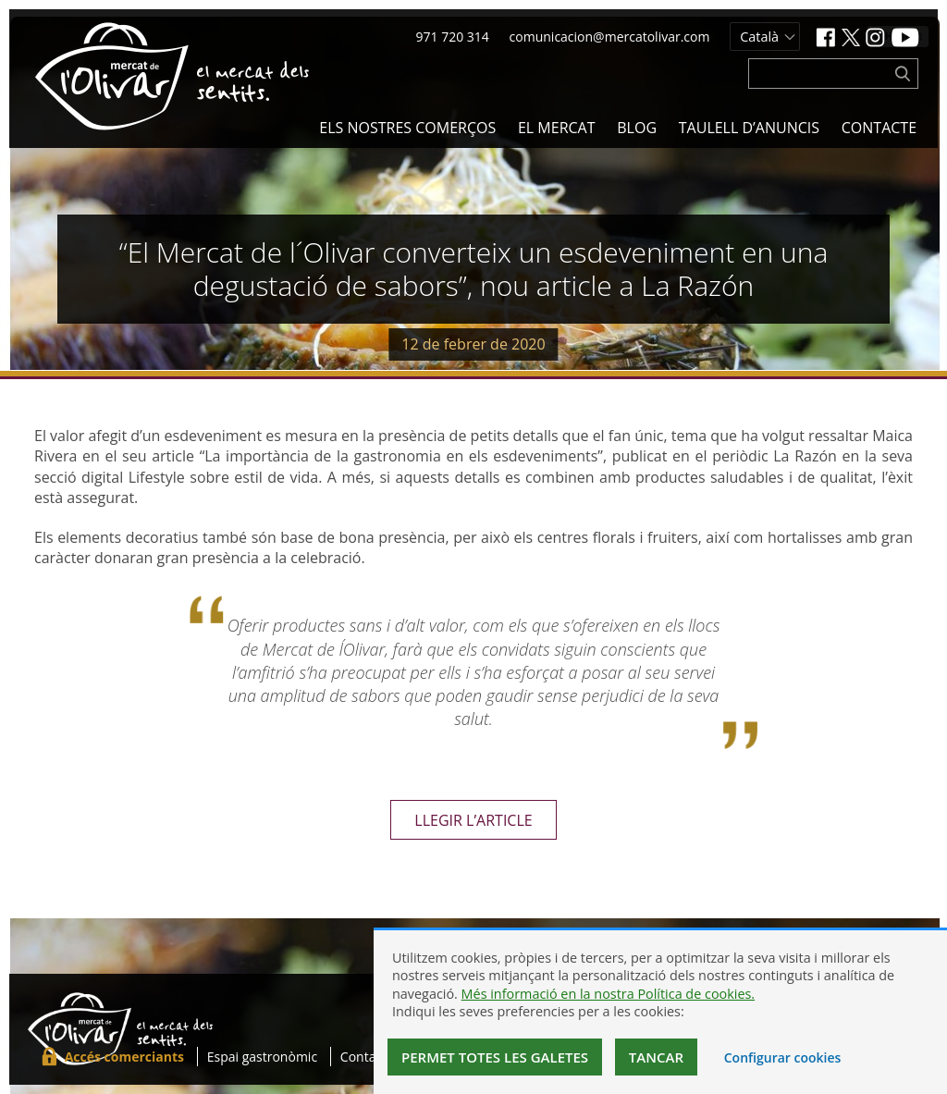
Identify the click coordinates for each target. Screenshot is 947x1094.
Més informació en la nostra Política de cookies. (608, 993)
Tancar (656, 1057)
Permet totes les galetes (494, 1057)
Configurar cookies (783, 1057)
